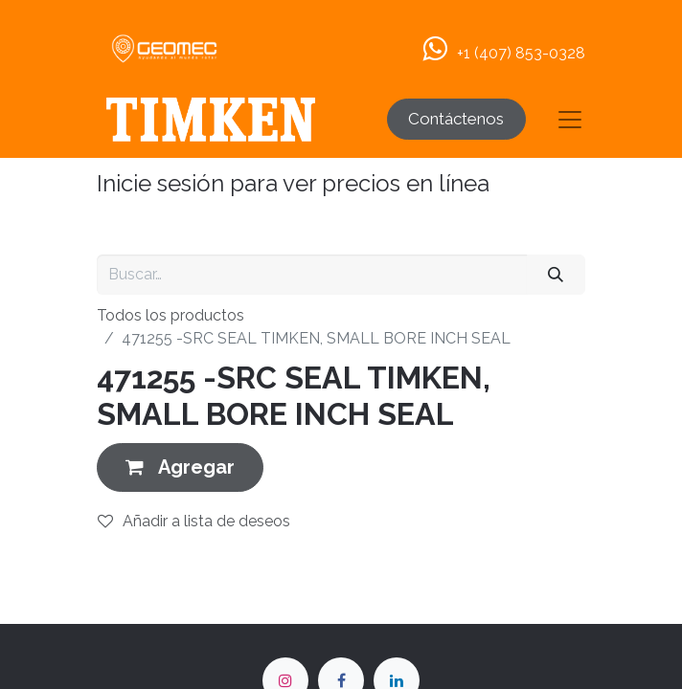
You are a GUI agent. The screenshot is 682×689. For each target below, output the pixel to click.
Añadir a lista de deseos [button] (194, 521)
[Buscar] (556, 275)
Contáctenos (456, 118)
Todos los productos (170, 315)
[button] (180, 467)
